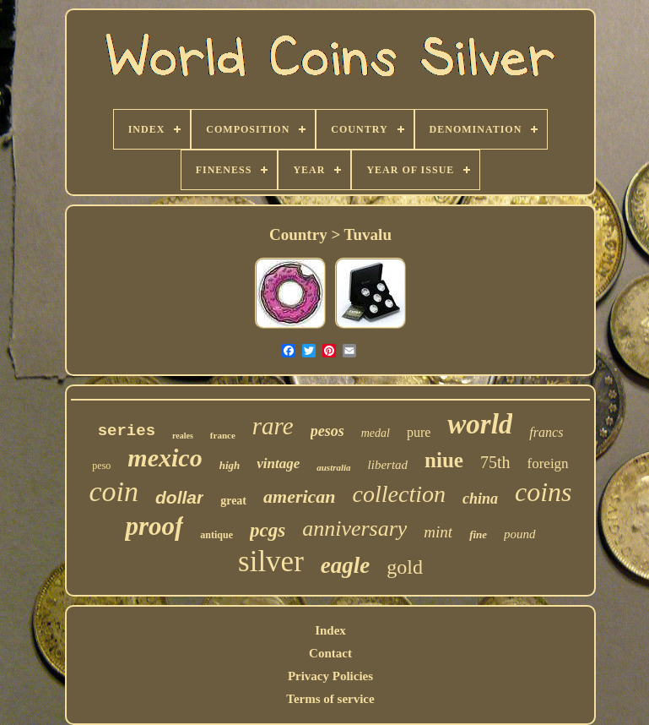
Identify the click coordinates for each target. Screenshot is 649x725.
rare (273, 425)
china (480, 498)
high (230, 465)
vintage (278, 463)
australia (333, 467)
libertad (388, 465)
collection (399, 494)
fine (478, 534)
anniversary (354, 528)
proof (154, 526)
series (126, 431)
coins (543, 492)
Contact (330, 653)
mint (438, 532)
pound (520, 534)
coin (113, 491)
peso (101, 466)
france (222, 435)
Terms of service (330, 699)
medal (375, 433)
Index (330, 630)
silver (271, 561)
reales (182, 435)
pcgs (267, 530)
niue (444, 460)
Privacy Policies (330, 676)
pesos (327, 430)
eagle (345, 565)
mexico (164, 458)
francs (546, 432)
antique (216, 535)
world (479, 424)
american (299, 496)
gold (405, 567)
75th (495, 462)
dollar (179, 497)
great (233, 500)
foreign (548, 463)
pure (418, 432)
